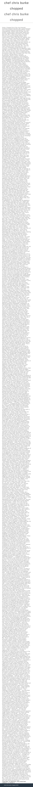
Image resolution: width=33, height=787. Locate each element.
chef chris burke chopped (16, 16)
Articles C (12, 782)
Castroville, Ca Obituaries (9, 781)
